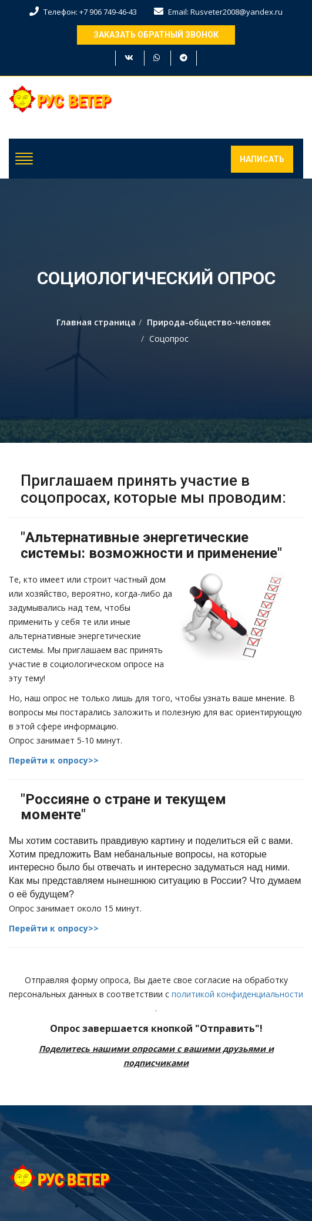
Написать (262, 159)
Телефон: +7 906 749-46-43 (83, 11)
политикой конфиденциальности (237, 994)
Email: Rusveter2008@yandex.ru (218, 11)
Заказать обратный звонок (156, 34)
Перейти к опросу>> (54, 760)
